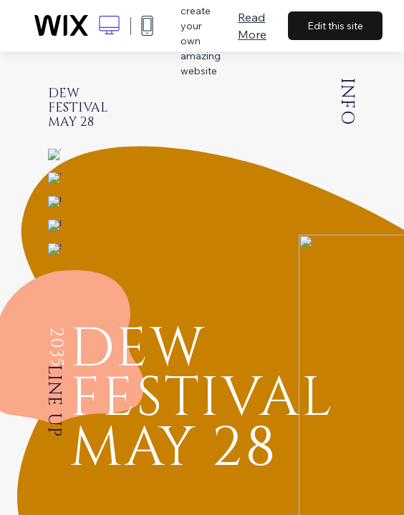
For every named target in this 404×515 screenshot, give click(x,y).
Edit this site (335, 25)
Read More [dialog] (252, 25)
